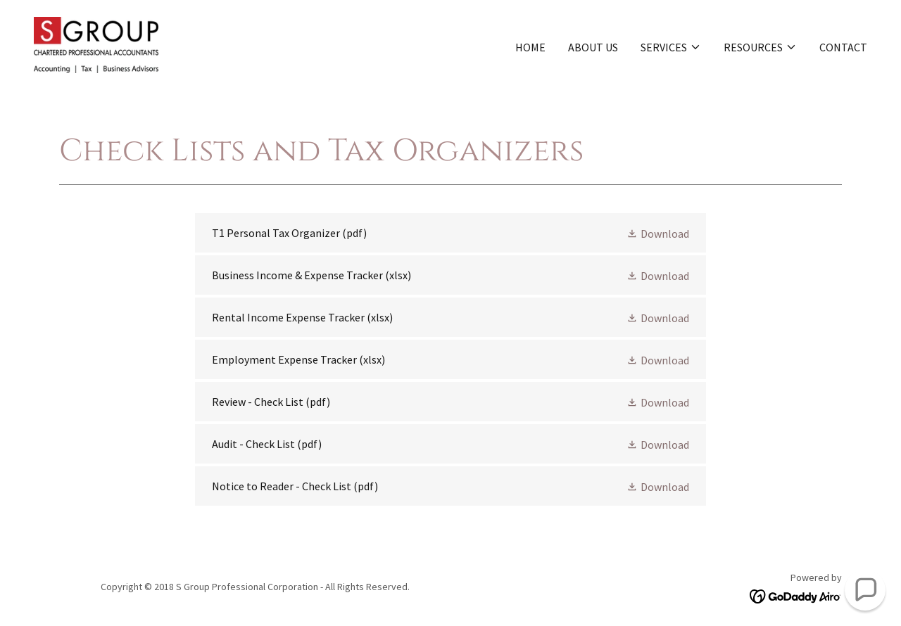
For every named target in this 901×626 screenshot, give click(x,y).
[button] (671, 47)
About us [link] (593, 47)
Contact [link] (843, 47)
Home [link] (530, 47)
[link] (96, 44)
